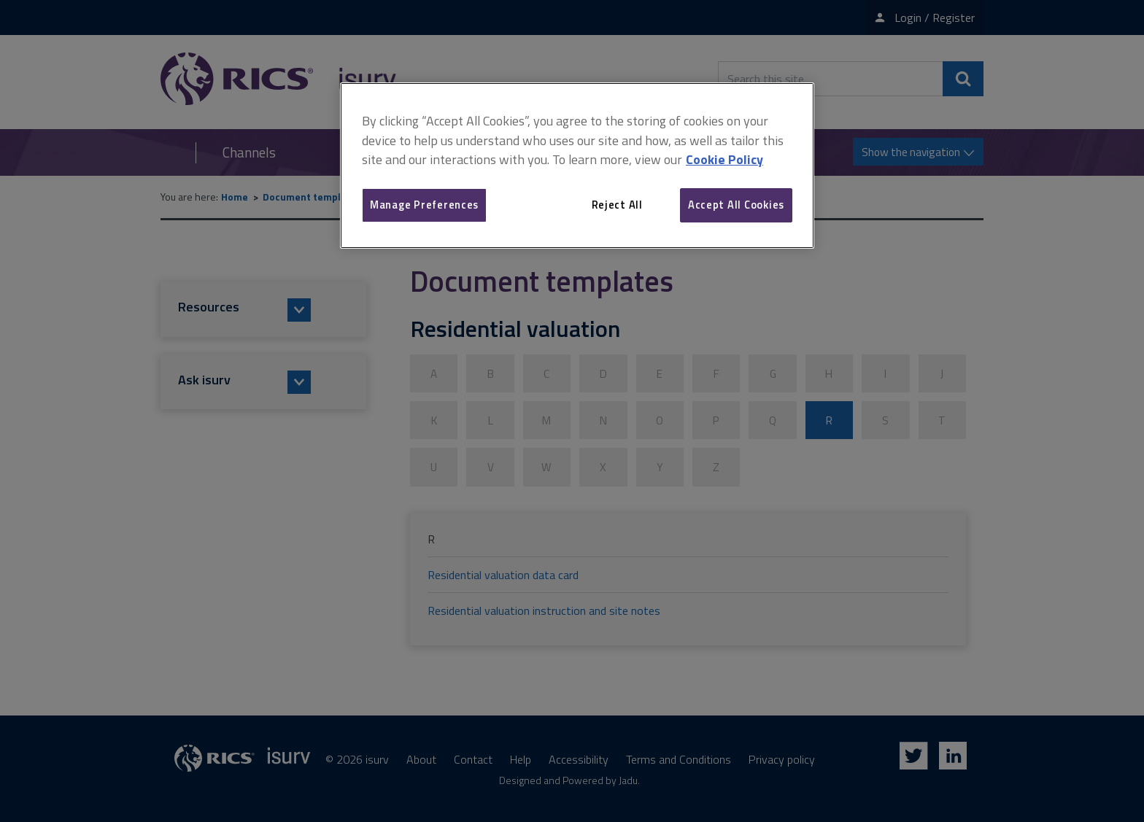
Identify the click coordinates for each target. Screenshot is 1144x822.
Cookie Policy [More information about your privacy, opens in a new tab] (724, 159)
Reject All (617, 204)
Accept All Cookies (736, 204)
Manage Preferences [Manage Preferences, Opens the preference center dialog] (424, 204)
